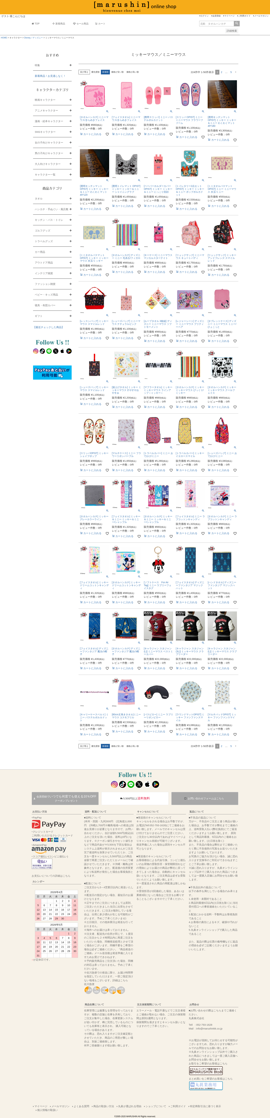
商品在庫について (94, 1004)
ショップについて (156, 1106)
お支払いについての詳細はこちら (51, 875)
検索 (237, 23)
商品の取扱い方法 (103, 1106)
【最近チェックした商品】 (48, 327)
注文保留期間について (149, 1004)
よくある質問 (81, 1106)
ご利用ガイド (244, 16)
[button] (235, 72)
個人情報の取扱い (47, 1110)
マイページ (229, 16)
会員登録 (216, 16)
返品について (196, 811)
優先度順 (95, 72)
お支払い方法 (39, 811)
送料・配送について (95, 811)
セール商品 (81, 23)
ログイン (204, 16)
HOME (4, 38)
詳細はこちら (120, 980)
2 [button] (221, 72)
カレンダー (38, 881)
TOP (36, 23)
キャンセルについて (148, 811)
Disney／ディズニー (33, 38)
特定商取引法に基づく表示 (205, 1106)
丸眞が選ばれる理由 (129, 1106)
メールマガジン (261, 16)
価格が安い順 (117, 72)
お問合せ (194, 1004)
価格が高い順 (132, 72)
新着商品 (58, 23)
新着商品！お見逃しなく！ (50, 75)
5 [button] (231, 72)
